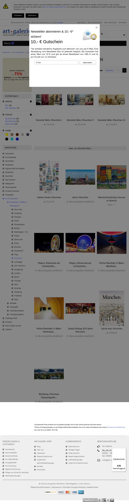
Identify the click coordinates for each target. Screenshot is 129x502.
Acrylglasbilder (11, 462)
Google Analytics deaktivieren (84, 487)
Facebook (100, 500)
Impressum (41, 453)
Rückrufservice (111, 427)
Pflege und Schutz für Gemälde (16, 472)
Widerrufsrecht (74, 453)
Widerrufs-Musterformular (78, 463)
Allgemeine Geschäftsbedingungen (45, 461)
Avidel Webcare (84, 484)
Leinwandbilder (11, 452)
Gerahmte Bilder (11, 456)
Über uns (40, 450)
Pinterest (112, 500)
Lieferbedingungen (75, 460)
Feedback (90, 500)
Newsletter (41, 469)
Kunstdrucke (10, 449)
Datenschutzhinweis (44, 456)
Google (104, 500)
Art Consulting (10, 466)
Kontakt (40, 466)
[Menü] (124, 450)
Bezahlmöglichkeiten (76, 456)
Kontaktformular (120, 427)
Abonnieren (87, 62)
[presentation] (65, 71)
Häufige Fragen (74, 450)
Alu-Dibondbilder (11, 459)
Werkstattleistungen (13, 476)
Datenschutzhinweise (40, 487)
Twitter (108, 500)
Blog (38, 446)
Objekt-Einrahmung (12, 469)
